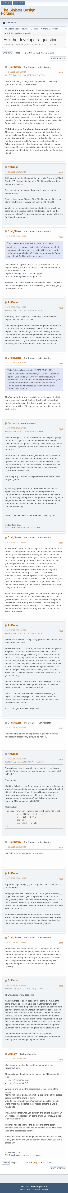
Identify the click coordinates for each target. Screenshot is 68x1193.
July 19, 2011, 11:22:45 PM (15, 942)
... (28, 53)
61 (42, 53)
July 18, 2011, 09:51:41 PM (15, 630)
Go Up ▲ (43, 1186)
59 (33, 53)
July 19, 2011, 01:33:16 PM (15, 759)
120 (52, 53)
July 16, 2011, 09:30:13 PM (15, 236)
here (30, 406)
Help (22, 1186)
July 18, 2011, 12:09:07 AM (15, 428)
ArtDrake (13, 167)
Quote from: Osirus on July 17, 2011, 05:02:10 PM (31, 370)
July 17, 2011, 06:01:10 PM (15, 363)
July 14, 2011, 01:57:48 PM (15, 72)
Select (13, 807)
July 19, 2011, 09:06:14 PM (15, 878)
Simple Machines (41, 1190)
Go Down (7, 53)
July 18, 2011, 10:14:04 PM (15, 728)
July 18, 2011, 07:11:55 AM (15, 542)
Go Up (6, 1163)
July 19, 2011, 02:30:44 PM (15, 847)
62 (46, 53)
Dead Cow (15, 525)
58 (30, 53)
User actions (58, 58)
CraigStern (14, 67)
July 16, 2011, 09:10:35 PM (15, 172)
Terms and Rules (32, 1186)
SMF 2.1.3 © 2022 (27, 1190)
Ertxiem (12, 423)
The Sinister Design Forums (18, 11)
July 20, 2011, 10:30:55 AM (15, 985)
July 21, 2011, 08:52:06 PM (15, 1059)
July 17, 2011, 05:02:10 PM (15, 307)
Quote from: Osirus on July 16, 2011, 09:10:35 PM (31, 243)
